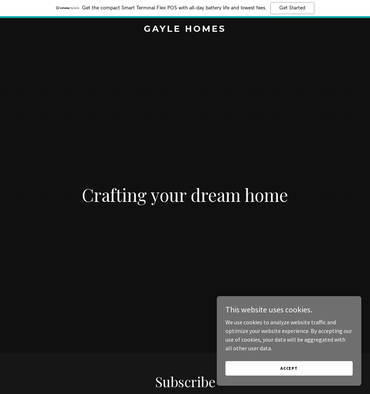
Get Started (292, 7)
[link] (185, 29)
